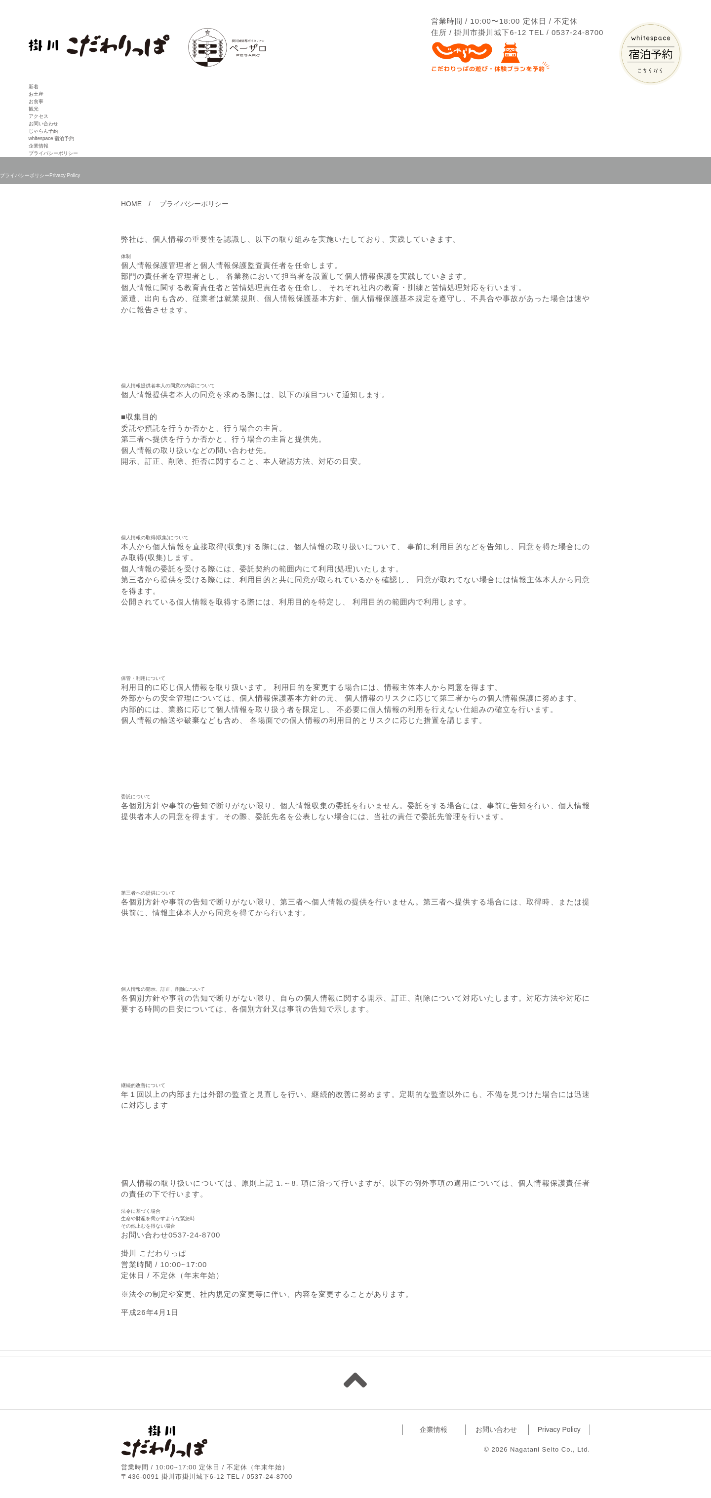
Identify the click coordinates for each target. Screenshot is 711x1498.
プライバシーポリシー (53, 153)
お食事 (36, 101)
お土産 (36, 94)
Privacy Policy (559, 1429)
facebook (312, 1447)
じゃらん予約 (43, 131)
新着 (34, 86)
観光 (34, 109)
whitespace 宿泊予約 (52, 138)
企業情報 (38, 146)
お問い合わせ (43, 123)
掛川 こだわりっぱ (164, 1441)
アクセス (38, 116)
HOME (131, 204)
